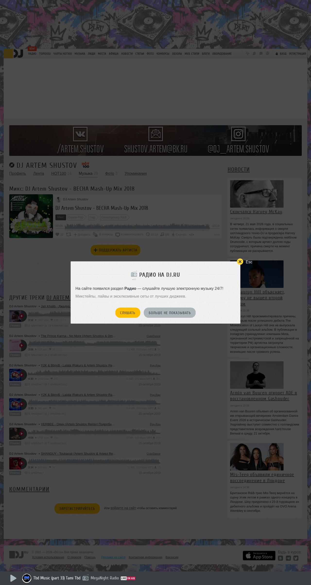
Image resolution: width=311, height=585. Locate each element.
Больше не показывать (170, 313)
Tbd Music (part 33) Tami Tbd (56, 578)
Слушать (127, 313)
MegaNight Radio (105, 578)
